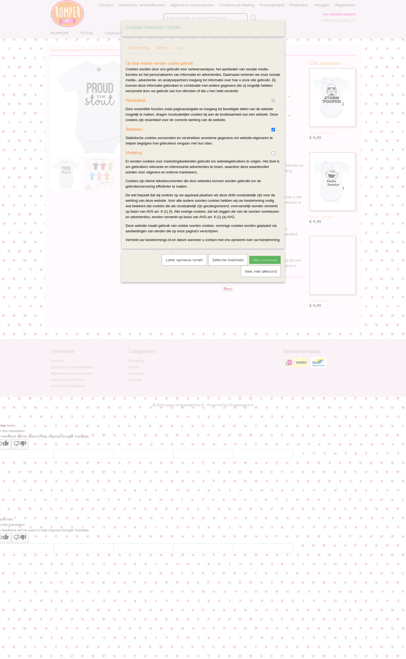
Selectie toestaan (228, 259)
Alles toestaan (265, 259)
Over (179, 48)
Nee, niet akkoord (261, 271)
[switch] (273, 101)
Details (162, 48)
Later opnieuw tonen (184, 259)
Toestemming (139, 48)
